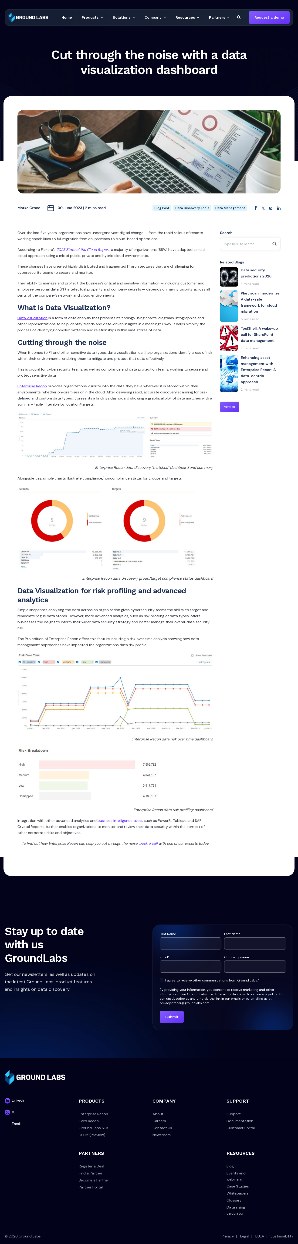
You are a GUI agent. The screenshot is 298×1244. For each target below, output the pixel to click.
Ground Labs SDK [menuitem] (93, 1127)
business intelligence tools (120, 820)
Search (226, 232)
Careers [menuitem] (159, 1120)
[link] (28, 17)
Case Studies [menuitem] (238, 1186)
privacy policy (266, 994)
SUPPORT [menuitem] (238, 1101)
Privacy (228, 1236)
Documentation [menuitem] (240, 1120)
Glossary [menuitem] (234, 1200)
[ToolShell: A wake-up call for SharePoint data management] (250, 338)
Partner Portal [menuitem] (91, 1187)
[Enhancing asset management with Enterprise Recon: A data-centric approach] (250, 373)
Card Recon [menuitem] (89, 1120)
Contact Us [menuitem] (162, 1127)
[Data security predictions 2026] (250, 277)
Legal (244, 1236)
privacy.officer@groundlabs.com (185, 1003)
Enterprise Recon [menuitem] (93, 1113)
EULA (259, 1236)
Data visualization (32, 317)
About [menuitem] (157, 1113)
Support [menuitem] (234, 1113)
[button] (67, 17)
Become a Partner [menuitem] (94, 1180)
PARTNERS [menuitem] (91, 1153)
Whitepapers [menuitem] (238, 1193)
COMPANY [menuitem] (164, 1101)
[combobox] (250, 244)
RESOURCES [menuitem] (241, 1153)
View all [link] (229, 407)
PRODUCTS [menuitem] (92, 1101)
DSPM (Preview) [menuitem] (92, 1134)
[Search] (238, 17)
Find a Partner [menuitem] (90, 1173)
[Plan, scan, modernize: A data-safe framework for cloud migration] (250, 306)
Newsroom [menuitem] (161, 1134)
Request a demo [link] (269, 17)
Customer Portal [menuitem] (241, 1127)
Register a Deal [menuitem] (91, 1166)
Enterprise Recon (32, 386)
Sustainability (282, 1236)
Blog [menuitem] (230, 1166)
